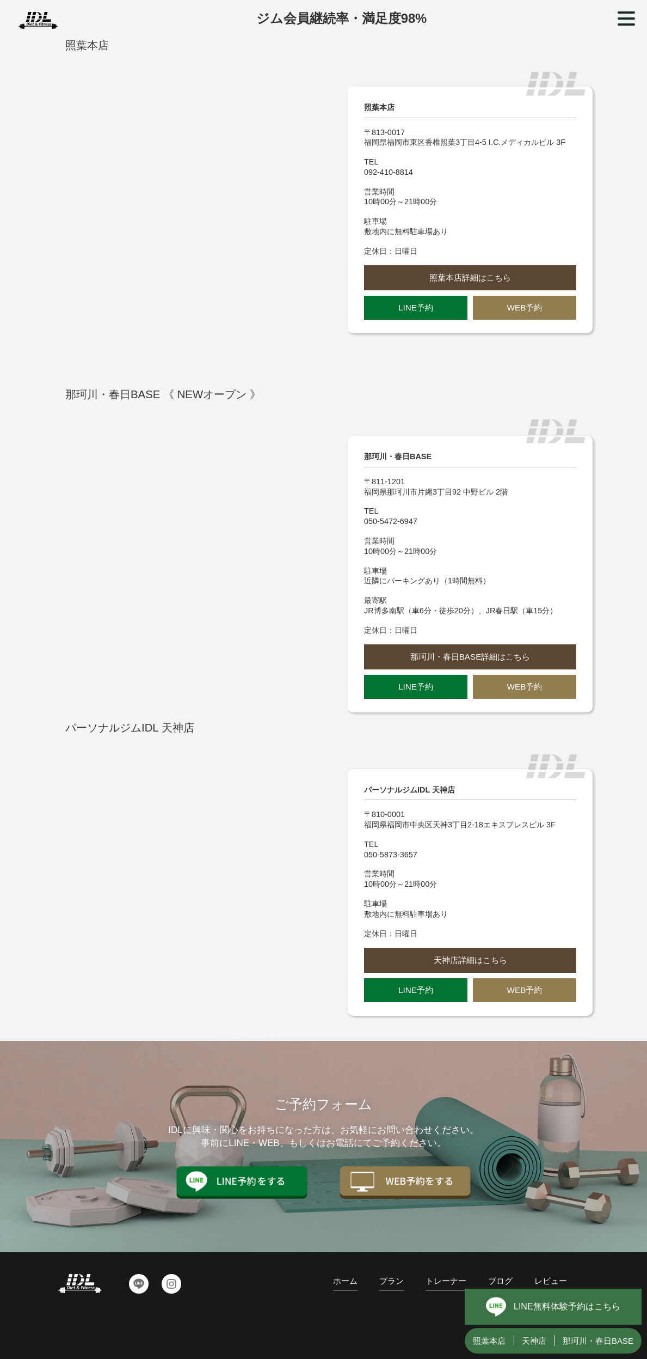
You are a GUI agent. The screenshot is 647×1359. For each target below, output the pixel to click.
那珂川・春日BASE (598, 1340)
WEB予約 (525, 307)
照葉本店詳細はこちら (470, 277)
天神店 (534, 1340)
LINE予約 (415, 307)
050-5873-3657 (390, 854)
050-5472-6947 (390, 521)
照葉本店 (489, 1340)
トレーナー (446, 1280)
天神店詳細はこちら (470, 960)
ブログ (500, 1280)
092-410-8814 (388, 172)
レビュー (550, 1280)
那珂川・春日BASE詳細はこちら (470, 656)
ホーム (345, 1280)
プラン (391, 1280)
